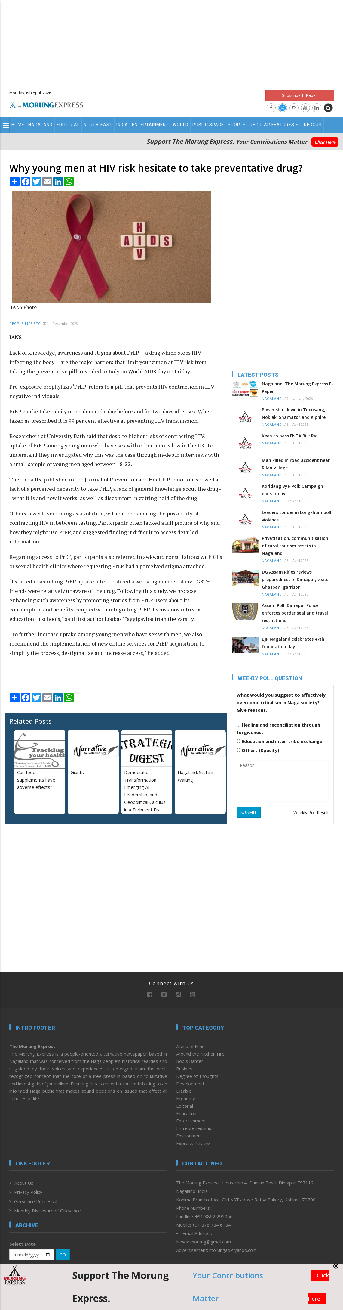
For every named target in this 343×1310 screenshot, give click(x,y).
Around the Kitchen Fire (200, 1054)
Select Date (22, 1244)
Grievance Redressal (35, 1201)
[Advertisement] (171, 42)
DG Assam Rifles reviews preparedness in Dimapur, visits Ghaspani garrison (295, 579)
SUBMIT (248, 812)
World (180, 124)
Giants (77, 772)
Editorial (68, 124)
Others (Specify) (258, 750)
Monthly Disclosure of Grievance (47, 1211)
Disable (183, 1091)
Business (185, 1069)
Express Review (193, 1143)
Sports (237, 124)
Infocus (312, 124)
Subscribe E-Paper (299, 95)
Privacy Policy (28, 1192)
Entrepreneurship (194, 1128)
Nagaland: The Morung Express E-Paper (297, 387)
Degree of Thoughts (197, 1076)
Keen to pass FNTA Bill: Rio (290, 436)
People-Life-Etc (25, 324)
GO (63, 1255)
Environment (189, 1136)
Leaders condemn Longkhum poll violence (296, 516)
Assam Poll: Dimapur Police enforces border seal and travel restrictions (295, 612)
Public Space (208, 124)
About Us (23, 1183)
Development (190, 1084)
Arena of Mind (190, 1046)
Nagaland (40, 124)
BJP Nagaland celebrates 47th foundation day (293, 642)
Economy (185, 1098)
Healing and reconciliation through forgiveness (278, 728)
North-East (98, 124)
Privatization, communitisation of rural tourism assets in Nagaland (295, 545)
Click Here (324, 142)
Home (17, 124)
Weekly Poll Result (311, 812)
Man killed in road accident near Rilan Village (296, 464)
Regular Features (274, 124)
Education (186, 1113)
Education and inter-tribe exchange (279, 741)
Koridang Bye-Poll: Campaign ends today (292, 489)
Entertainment (150, 124)
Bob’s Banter (189, 1061)
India (122, 124)
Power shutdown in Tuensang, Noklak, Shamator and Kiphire (294, 413)
